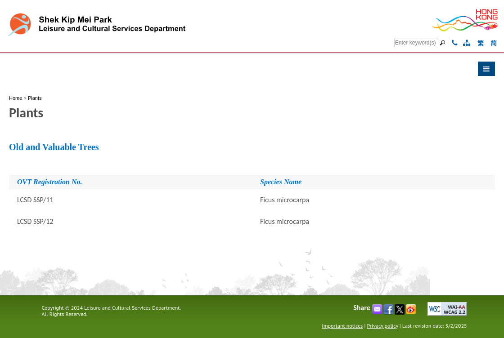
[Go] (443, 43)
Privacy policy (382, 325)
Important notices (342, 325)
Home (15, 98)
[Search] (416, 43)
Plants (35, 98)
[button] (252, 71)
